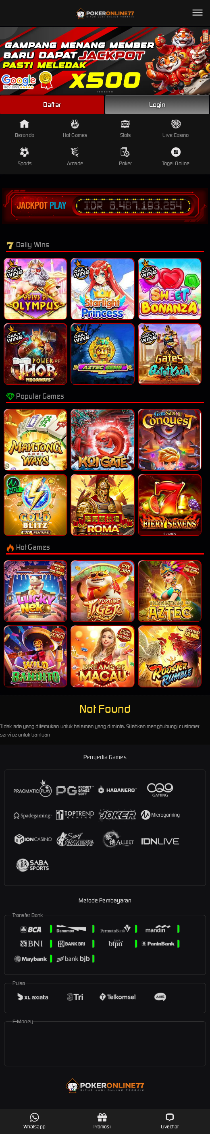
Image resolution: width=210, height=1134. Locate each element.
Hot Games (75, 129)
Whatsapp (34, 1121)
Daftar (52, 104)
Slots (125, 129)
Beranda (24, 129)
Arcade (75, 157)
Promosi (102, 1121)
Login (157, 104)
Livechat (170, 1121)
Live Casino (175, 129)
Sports (25, 157)
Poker (125, 157)
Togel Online (175, 157)
